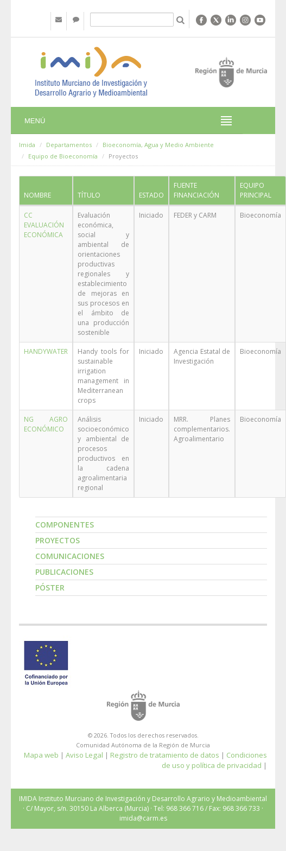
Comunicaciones (69, 556)
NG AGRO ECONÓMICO (46, 424)
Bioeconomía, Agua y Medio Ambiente (158, 145)
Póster (50, 587)
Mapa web (41, 755)
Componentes (64, 524)
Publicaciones (64, 572)
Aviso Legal (84, 755)
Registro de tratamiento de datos (164, 755)
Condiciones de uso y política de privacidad (214, 760)
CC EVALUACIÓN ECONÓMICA (44, 225)
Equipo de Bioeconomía (63, 156)
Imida (27, 145)
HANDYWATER (46, 351)
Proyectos (57, 540)
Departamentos (69, 145)
